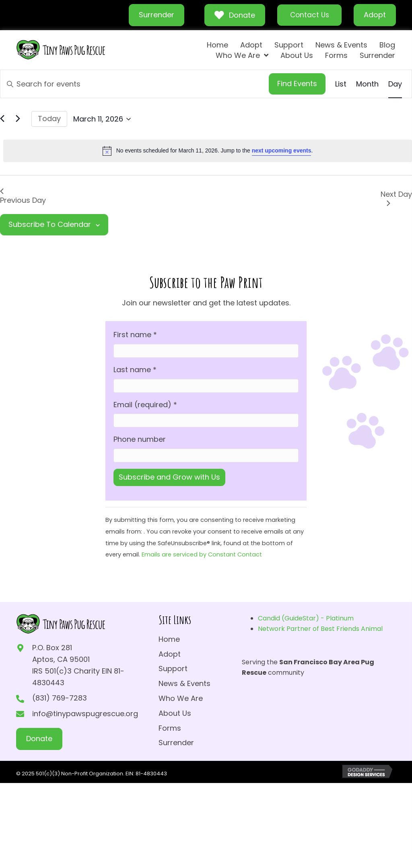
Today (49, 118)
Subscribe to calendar (49, 224)
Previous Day (23, 196)
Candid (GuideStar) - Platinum (306, 618)
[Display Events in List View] (340, 84)
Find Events (297, 83)
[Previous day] (5, 119)
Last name (135, 370)
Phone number (139, 439)
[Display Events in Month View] (367, 84)
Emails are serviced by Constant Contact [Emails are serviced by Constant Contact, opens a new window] (202, 554)
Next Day (396, 197)
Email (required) (145, 405)
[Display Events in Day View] (395, 84)
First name (135, 335)
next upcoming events (281, 150)
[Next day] (20, 119)
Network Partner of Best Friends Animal (320, 628)
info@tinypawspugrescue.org (85, 714)
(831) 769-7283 (59, 698)
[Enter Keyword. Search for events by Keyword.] (134, 84)
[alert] (207, 151)
